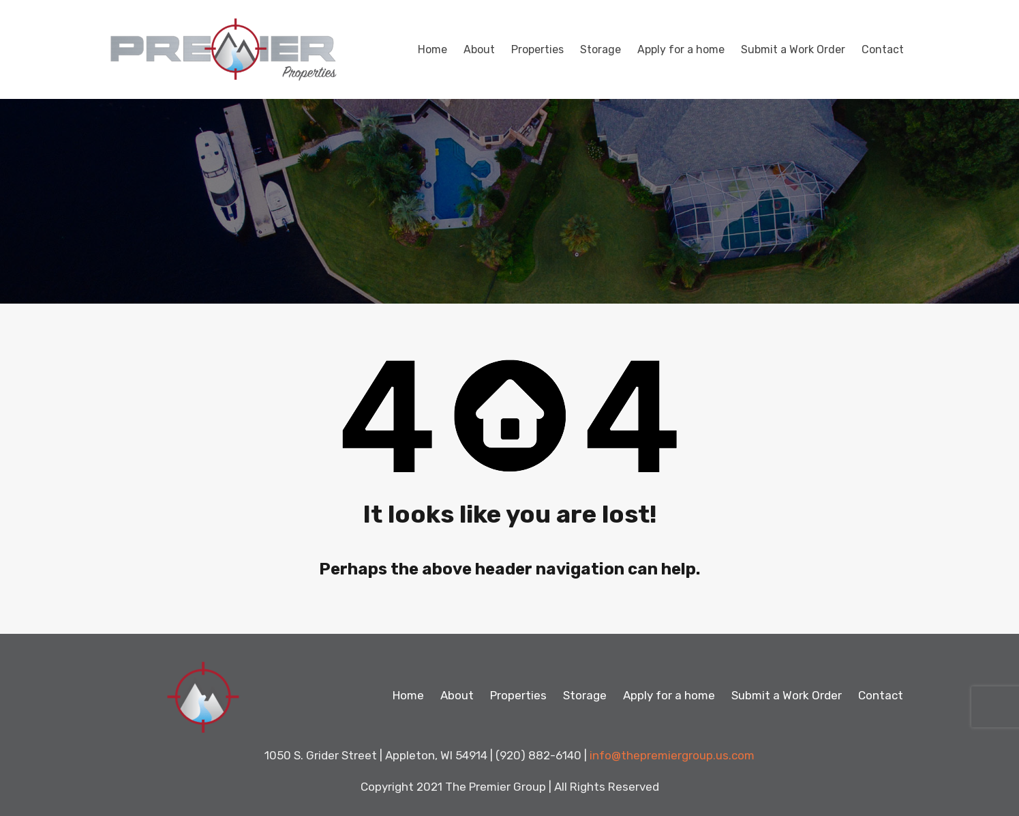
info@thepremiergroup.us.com (672, 755)
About (479, 49)
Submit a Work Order (793, 49)
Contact (883, 49)
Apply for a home (681, 49)
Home (432, 49)
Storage (600, 49)
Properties (537, 49)
